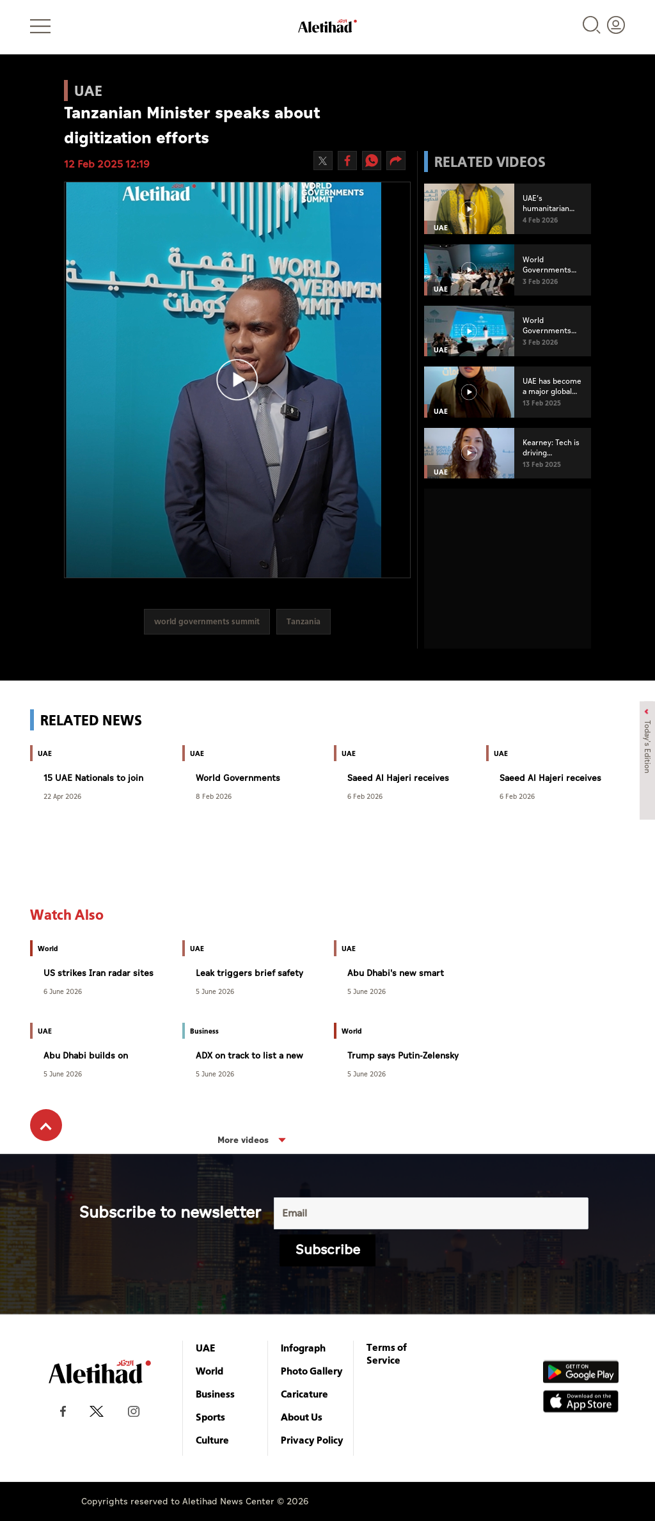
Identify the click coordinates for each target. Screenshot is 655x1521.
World (209, 1370)
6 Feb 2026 (365, 796)
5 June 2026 (215, 991)
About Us (301, 1416)
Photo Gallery (312, 1370)
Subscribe (328, 1250)
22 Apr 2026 (62, 796)
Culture (212, 1439)
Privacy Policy (312, 1439)
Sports (210, 1416)
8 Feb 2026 (214, 796)
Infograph (303, 1347)
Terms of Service (387, 1353)
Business (215, 1393)
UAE (206, 1347)
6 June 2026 (62, 991)
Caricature (304, 1393)
